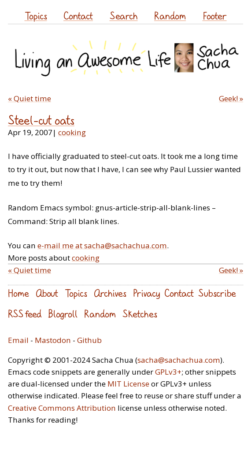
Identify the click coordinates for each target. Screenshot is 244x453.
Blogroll (63, 314)
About (47, 293)
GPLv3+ (168, 372)
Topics (36, 16)
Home (18, 293)
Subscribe (217, 293)
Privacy (146, 293)
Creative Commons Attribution (62, 408)
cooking (72, 132)
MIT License (128, 384)
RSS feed (24, 314)
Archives (110, 293)
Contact (78, 16)
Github (89, 340)
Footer (215, 16)
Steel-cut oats (41, 120)
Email (18, 340)
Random (170, 16)
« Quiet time (29, 98)
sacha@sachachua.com (178, 360)
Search (124, 16)
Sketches (139, 314)
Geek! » (231, 98)
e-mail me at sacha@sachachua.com (102, 245)
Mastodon (53, 340)
